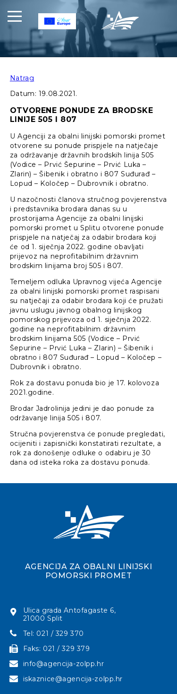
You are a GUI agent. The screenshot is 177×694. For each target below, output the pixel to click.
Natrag (22, 78)
